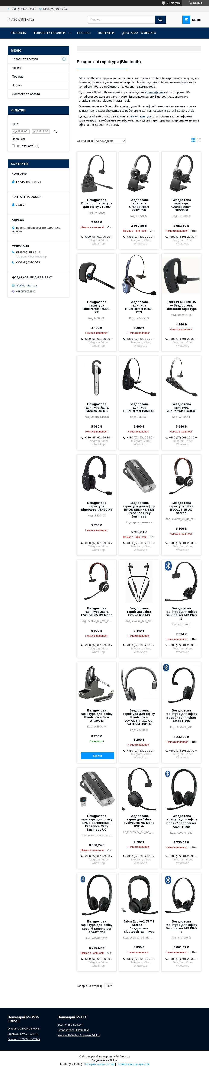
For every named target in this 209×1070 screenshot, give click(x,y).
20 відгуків (173, 2)
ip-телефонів (154, 92)
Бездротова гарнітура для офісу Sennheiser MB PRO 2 (181, 926)
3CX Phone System (70, 1024)
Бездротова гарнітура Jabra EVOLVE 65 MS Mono (96, 612)
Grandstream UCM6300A (73, 1030)
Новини (17, 67)
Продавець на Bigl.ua (104, 1060)
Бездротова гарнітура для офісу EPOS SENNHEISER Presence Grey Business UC (96, 822)
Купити (97, 755)
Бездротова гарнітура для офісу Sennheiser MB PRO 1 (181, 613)
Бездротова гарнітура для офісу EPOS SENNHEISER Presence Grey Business (139, 509)
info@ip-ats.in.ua (26, 285)
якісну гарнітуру (140, 116)
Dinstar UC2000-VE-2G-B (24, 1039)
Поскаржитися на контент (99, 1064)
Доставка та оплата (139, 33)
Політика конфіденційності (132, 1064)
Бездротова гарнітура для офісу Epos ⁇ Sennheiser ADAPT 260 (181, 821)
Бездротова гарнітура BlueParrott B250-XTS (139, 307)
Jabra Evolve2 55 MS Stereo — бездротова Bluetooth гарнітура (138, 926)
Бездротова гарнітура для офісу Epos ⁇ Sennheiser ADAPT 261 (96, 927)
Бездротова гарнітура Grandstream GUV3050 (139, 205)
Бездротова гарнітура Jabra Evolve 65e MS (139, 612)
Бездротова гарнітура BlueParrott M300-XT (96, 307)
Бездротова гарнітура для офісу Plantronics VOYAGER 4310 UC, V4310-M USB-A (139, 717)
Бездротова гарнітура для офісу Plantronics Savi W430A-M (96, 715)
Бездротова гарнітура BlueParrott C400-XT (181, 407)
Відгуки (17, 85)
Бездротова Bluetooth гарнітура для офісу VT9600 (96, 203)
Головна (19, 33)
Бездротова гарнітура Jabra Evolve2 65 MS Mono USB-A (138, 821)
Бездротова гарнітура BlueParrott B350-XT (139, 407)
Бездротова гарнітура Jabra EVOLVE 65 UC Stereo (181, 508)
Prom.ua (125, 1056)
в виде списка (199, 141)
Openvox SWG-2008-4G (23, 1033)
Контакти (106, 33)
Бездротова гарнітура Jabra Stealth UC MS (97, 407)
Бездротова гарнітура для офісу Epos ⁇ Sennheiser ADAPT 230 (181, 716)
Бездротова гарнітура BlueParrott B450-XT (96, 506)
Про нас (84, 33)
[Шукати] (160, 20)
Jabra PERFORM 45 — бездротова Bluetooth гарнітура (181, 305)
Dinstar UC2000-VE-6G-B (24, 1028)
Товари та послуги (49, 33)
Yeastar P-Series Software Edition (79, 1035)
